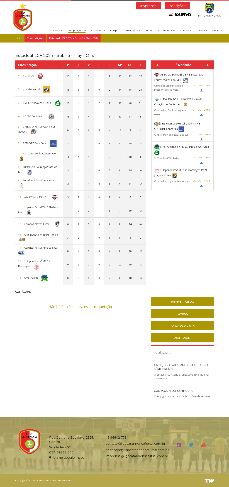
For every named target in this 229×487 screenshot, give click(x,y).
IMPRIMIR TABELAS (182, 301)
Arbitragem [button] (132, 30)
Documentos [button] (166, 30)
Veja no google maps (66, 457)
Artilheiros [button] (98, 30)
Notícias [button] (185, 30)
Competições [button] (76, 30)
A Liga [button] (57, 30)
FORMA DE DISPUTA (182, 325)
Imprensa (148, 6)
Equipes (115, 30)
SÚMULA (182, 313)
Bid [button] (148, 30)
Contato (217, 30)
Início (18, 38)
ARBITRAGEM (182, 337)
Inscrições (177, 6)
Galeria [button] (202, 30)
